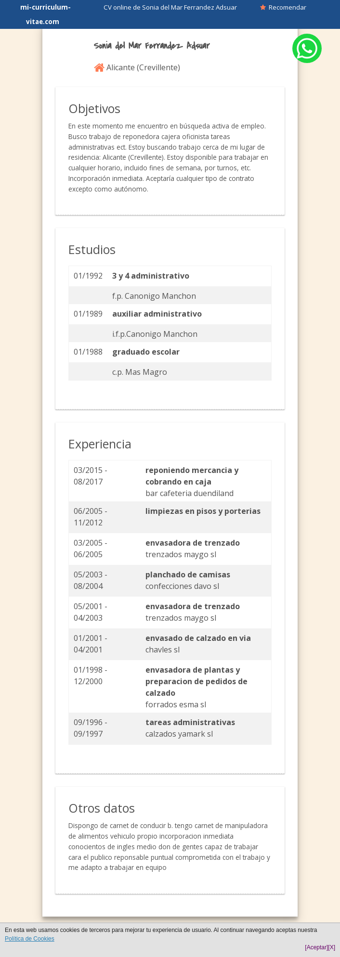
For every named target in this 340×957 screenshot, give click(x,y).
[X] (331, 947)
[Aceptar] (316, 947)
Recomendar (283, 7)
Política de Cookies (29, 938)
